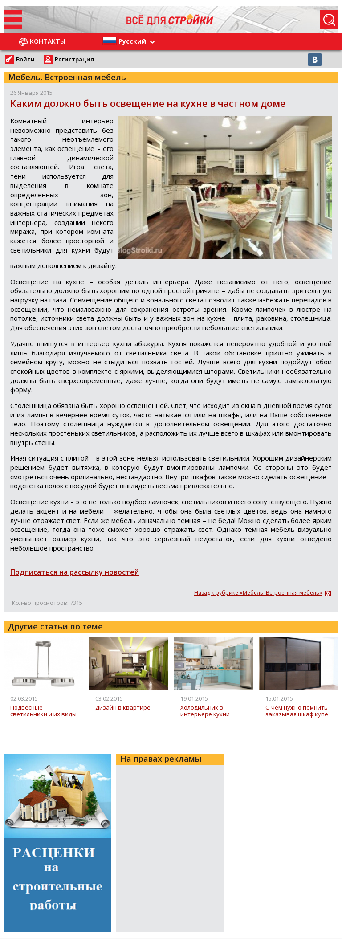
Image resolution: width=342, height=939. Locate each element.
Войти (25, 59)
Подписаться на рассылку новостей (74, 572)
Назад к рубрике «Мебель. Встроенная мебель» (258, 593)
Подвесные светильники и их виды (43, 711)
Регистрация (74, 59)
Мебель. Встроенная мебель (67, 77)
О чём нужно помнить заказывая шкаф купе (296, 711)
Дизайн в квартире (123, 707)
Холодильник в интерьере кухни (205, 711)
